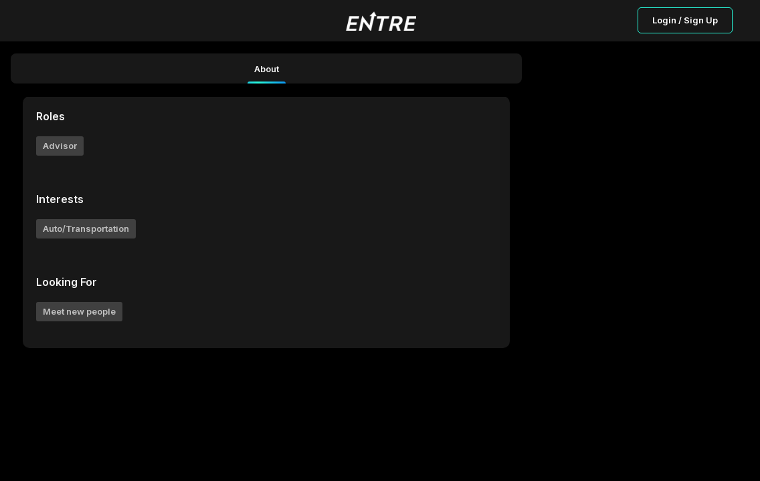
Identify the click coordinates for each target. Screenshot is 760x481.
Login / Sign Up (685, 20)
